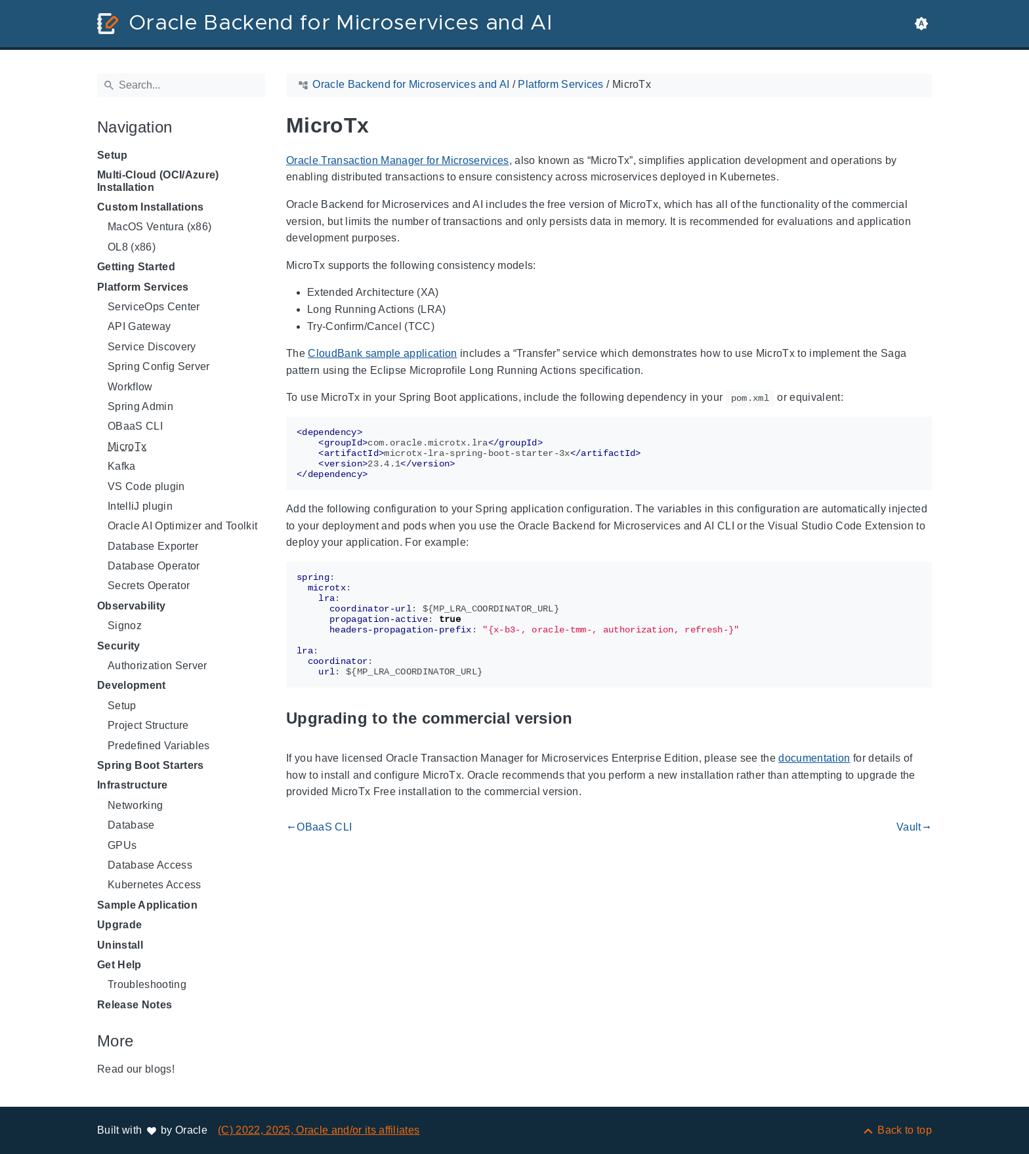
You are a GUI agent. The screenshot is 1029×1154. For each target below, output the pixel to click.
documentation (814, 758)
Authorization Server (157, 665)
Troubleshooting (147, 984)
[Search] (181, 85)
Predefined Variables (159, 745)
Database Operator (154, 565)
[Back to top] (897, 1130)
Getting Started (136, 266)
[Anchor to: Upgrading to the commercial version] (588, 718)
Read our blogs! (136, 1069)
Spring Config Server (159, 366)
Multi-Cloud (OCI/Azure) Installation (158, 180)
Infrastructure (132, 785)
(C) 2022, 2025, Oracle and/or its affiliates (319, 1130)
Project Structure (148, 725)
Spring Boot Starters (150, 765)
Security (118, 645)
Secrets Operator (149, 585)
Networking (135, 805)
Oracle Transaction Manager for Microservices (397, 160)
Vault (914, 827)
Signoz (125, 625)
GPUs (122, 845)
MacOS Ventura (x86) (159, 226)
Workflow (130, 386)
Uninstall (120, 945)
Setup (112, 155)
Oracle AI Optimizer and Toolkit (182, 525)
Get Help (119, 964)
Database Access (150, 865)
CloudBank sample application (382, 353)
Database (131, 825)
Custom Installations (150, 207)
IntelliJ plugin (140, 506)
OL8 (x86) (132, 247)
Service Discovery (152, 346)
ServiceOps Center (154, 306)
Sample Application (147, 905)
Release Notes (134, 1004)
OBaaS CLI (135, 426)
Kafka (122, 466)
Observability (131, 605)
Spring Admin (140, 406)
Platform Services (143, 287)
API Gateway (139, 326)
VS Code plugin (146, 486)
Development (131, 685)
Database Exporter (153, 546)
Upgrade (119, 924)
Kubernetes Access (154, 884)
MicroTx (127, 446)
